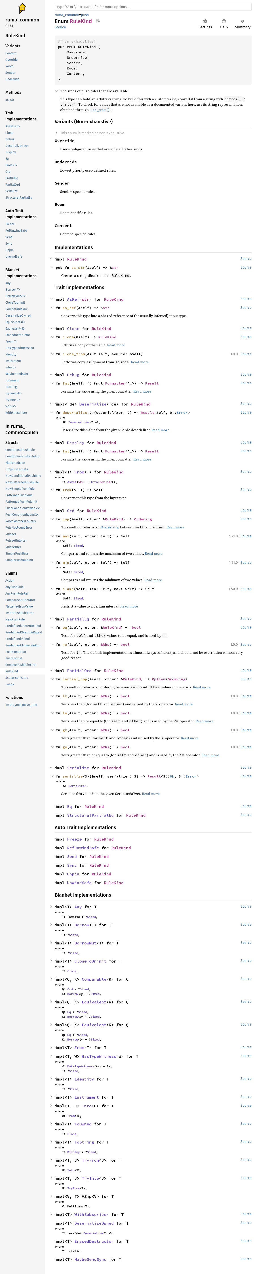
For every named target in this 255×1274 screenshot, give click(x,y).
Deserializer (79, 422)
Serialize (78, 767)
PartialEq (78, 619)
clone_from (74, 354)
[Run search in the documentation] (153, 7)
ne (65, 644)
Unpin (73, 874)
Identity (84, 1079)
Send (72, 856)
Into (94, 482)
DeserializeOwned (94, 1223)
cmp (66, 519)
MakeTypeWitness (80, 1066)
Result (152, 383)
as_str (78, 267)
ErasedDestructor (94, 1241)
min (66, 562)
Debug (73, 374)
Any (78, 906)
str (115, 267)
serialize (73, 776)
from (67, 490)
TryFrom (90, 1160)
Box (102, 482)
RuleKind (77, 259)
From (79, 472)
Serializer (77, 786)
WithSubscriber (91, 1214)
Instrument (86, 1097)
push (85, 15)
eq (65, 627)
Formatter (115, 383)
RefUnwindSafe (83, 847)
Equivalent (94, 1002)
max (66, 536)
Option (158, 679)
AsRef (73, 299)
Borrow (81, 924)
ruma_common (67, 15)
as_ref (69, 307)
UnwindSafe (79, 882)
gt (65, 730)
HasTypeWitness (99, 1056)
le (65, 713)
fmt (66, 383)
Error (182, 412)
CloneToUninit (90, 961)
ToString (84, 1142)
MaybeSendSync (90, 1259)
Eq (69, 806)
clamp (68, 589)
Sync (72, 865)
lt (65, 696)
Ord (70, 510)
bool (136, 627)
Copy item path (97, 21)
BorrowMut (85, 943)
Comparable (94, 979)
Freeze (74, 839)
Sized (78, 546)
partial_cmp (75, 679)
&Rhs (105, 644)
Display (75, 442)
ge (65, 747)
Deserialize (92, 404)
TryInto (90, 1178)
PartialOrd (79, 670)
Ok (172, 776)
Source (60, 27)
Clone (73, 328)
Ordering (143, 519)
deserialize (75, 412)
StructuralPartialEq (90, 815)
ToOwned (83, 1124)
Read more (116, 345)
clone (68, 337)
